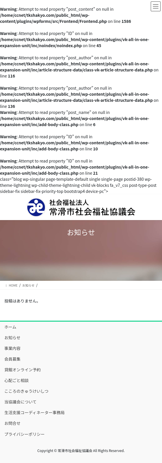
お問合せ (12, 423)
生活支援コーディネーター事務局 (34, 412)
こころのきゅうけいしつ (26, 391)
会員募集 (12, 359)
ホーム (10, 327)
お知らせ (12, 337)
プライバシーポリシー (24, 434)
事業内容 (12, 348)
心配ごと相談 (16, 380)
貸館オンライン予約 (22, 369)
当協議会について (20, 402)
